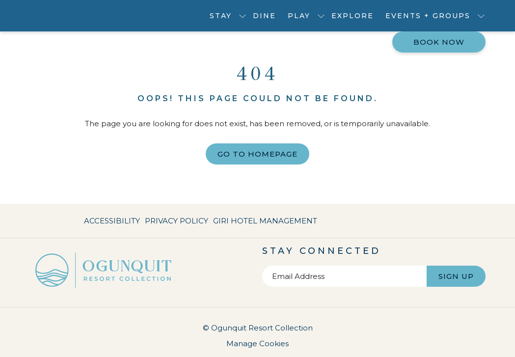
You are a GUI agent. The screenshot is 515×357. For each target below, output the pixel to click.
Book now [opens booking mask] (438, 42)
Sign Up (456, 276)
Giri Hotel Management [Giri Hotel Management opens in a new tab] (265, 223)
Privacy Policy (176, 220)
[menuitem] (264, 15)
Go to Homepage (257, 154)
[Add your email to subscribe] (344, 276)
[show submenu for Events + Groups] (481, 15)
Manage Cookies (257, 343)
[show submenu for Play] (321, 15)
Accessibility (112, 220)
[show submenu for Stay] (242, 15)
